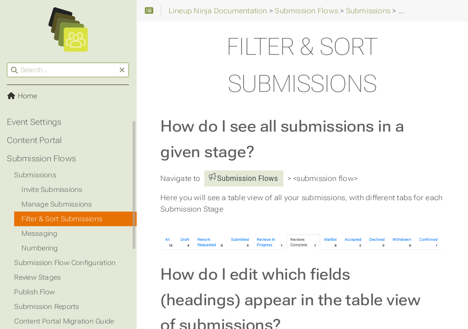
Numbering (40, 248)
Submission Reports (47, 306)
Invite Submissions (52, 190)
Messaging (40, 233)
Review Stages (38, 277)
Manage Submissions (57, 204)
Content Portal (34, 140)
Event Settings (34, 122)
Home (22, 96)
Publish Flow (35, 292)
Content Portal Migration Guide (64, 321)
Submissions (36, 175)
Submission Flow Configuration (65, 263)
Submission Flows (41, 158)
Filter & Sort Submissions (62, 219)
